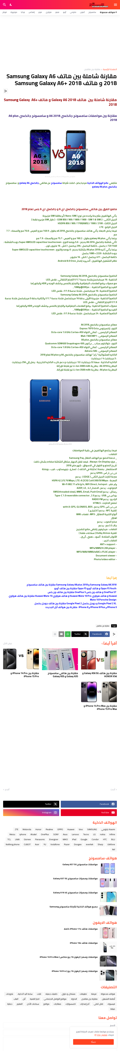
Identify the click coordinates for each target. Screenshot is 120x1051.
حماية (9, 1004)
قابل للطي (98, 1004)
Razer (67, 844)
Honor (38, 829)
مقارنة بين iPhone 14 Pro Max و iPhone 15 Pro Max (100, 707)
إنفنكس (32, 12)
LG (94, 834)
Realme (49, 829)
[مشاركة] (5, 91)
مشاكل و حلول (68, 994)
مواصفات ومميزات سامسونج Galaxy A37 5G (75, 878)
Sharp (100, 844)
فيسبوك (111, 1004)
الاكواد (74, 999)
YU (45, 844)
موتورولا (13, 12)
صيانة (112, 1009)
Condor (95, 839)
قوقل (4, 12)
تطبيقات (83, 994)
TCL (9, 839)
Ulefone (111, 844)
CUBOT (27, 844)
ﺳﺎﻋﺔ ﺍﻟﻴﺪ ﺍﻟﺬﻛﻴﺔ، (25, 994)
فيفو (57, 12)
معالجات (57, 1004)
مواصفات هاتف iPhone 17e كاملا (81, 928)
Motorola (27, 829)
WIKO (65, 839)
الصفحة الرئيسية (110, 69)
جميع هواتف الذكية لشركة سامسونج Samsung (74, 906)
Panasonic (40, 839)
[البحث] (4, 5)
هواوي (49, 12)
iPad (74, 839)
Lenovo (75, 834)
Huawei (70, 829)
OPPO (60, 829)
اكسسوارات (70, 1004)
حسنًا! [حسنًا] (93, 1042)
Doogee (78, 844)
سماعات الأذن (33, 1004)
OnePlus (45, 834)
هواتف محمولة (108, 994)
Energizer (53, 839)
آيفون (82, 12)
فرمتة (93, 994)
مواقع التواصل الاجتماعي (55, 999)
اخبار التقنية (34, 999)
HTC (105, 839)
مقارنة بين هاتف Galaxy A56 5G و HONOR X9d (99, 675)
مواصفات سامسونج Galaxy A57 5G (80, 864)
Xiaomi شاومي (108, 829)
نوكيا (23, 12)
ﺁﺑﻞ (24, 999)
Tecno (86, 834)
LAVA (17, 839)
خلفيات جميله (51, 994)
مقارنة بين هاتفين (92, 69)
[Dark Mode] (11, 4)
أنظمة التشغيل (108, 999)
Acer (37, 844)
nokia (102, 834)
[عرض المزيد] (55, 634)
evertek (89, 844)
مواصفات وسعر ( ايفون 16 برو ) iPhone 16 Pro (75, 971)
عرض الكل (7, 643)
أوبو (64, 12)
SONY (56, 834)
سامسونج (92, 12)
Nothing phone (13, 844)
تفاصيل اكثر (102, 1035)
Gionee (27, 839)
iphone (23, 834)
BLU (113, 839)
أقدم (7, 789)
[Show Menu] (115, 4)
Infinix (112, 834)
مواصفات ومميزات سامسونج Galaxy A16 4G (75, 892)
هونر (40, 12)
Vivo (81, 829)
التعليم (19, 1004)
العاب (16, 999)
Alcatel (33, 834)
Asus (65, 834)
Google (84, 839)
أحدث (112, 789)
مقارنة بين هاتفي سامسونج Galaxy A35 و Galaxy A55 (63, 675)
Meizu (12, 834)
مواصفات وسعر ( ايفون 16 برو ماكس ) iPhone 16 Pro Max (69, 957)
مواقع (46, 1004)
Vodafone (55, 844)
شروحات (9, 994)
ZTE (16, 829)
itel (113, 849)
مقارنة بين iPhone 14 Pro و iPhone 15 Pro (24, 675)
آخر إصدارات (84, 1004)
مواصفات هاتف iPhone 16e (84, 943)
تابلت (39, 994)
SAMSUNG (92, 829)
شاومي (73, 12)
